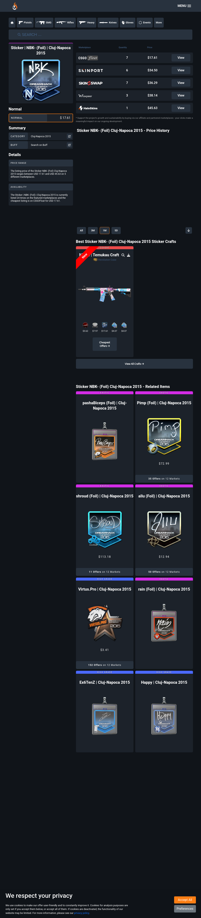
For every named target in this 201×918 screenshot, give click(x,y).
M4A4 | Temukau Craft (99, 255)
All (81, 230)
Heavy (86, 22)
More (159, 22)
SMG (44, 22)
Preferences (185, 909)
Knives (108, 22)
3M (93, 230)
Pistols (25, 22)
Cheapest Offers (104, 344)
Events (145, 22)
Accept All (185, 900)
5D (116, 230)
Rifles (65, 22)
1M (105, 230)
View (180, 58)
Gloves (127, 22)
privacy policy (81, 913)
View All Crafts (134, 364)
